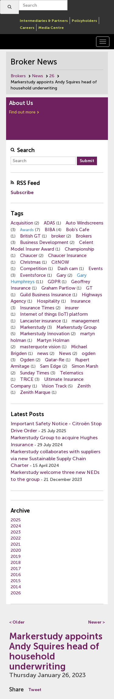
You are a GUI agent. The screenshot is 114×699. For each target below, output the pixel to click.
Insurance (81, 301)
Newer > (96, 622)
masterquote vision (40, 347)
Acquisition (22, 223)
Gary (61, 275)
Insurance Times (37, 308)
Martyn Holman (53, 340)
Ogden (27, 360)
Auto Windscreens (84, 223)
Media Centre (51, 28)
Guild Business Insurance (45, 294)
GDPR (54, 281)
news (42, 353)
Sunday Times (34, 373)
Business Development (44, 242)
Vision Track (54, 386)
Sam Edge (50, 366)
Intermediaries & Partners (44, 21)
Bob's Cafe (77, 229)
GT (89, 288)
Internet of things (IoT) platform (54, 314)
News (37, 75)
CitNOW (60, 262)
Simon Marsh (85, 366)
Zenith (84, 386)
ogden (88, 353)
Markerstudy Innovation (45, 333)
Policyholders (84, 21)
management (85, 321)
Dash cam (67, 268)
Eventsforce (33, 275)
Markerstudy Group (77, 327)
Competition (33, 268)
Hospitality (48, 301)
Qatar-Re (54, 360)
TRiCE (26, 379)
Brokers (18, 75)
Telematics (71, 373)
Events (95, 268)
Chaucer (28, 255)
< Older (17, 622)
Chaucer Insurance (67, 255)
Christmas (30, 262)
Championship (79, 249)
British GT (30, 236)
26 (51, 75)
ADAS (49, 223)
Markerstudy (33, 327)
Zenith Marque (35, 392)
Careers (27, 28)
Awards (27, 230)
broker (58, 236)
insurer (72, 308)
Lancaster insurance (40, 321)
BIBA (50, 229)
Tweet (34, 689)
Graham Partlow (58, 288)
